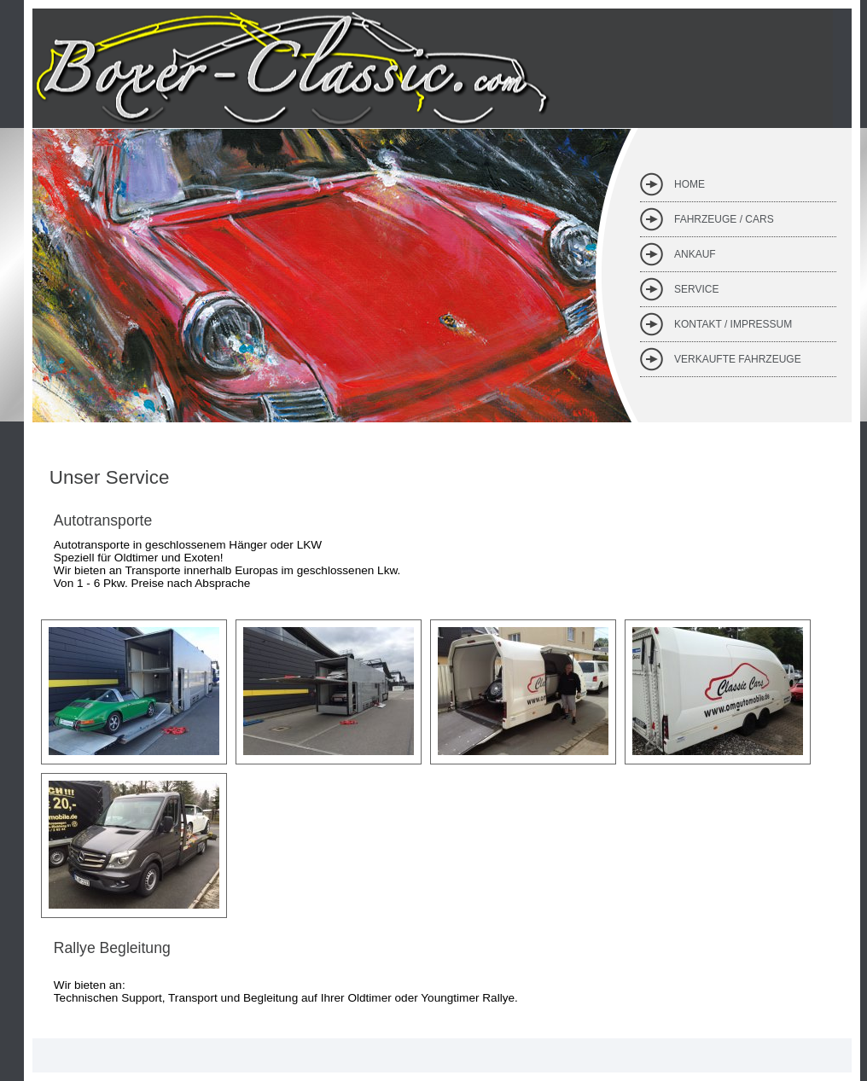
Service (696, 289)
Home (689, 184)
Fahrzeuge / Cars (724, 219)
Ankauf (695, 254)
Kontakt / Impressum (733, 324)
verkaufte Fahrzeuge (737, 359)
